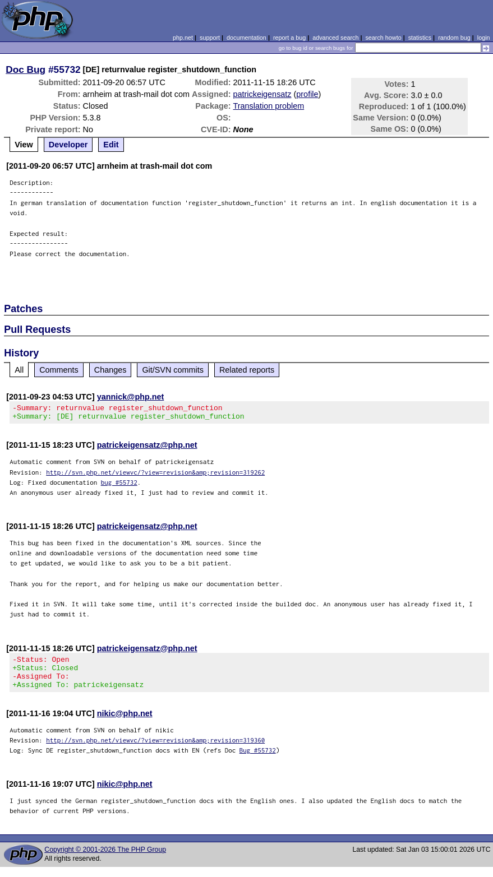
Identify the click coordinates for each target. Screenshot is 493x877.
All (19, 369)
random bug (454, 37)
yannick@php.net (130, 396)
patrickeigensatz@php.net (147, 448)
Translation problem (269, 105)
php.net (183, 37)
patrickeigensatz (262, 94)
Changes (110, 369)
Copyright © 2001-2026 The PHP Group (105, 860)
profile (307, 94)
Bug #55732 (257, 760)
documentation (246, 37)
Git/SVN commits (173, 369)
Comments (59, 369)
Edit (110, 144)
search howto (383, 37)
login (483, 37)
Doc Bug (25, 69)
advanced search (335, 37)
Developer (68, 144)
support (210, 37)
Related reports (246, 369)
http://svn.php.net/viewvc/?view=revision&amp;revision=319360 (155, 750)
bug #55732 (119, 485)
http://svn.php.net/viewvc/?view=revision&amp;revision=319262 (155, 475)
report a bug (289, 37)
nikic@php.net (125, 723)
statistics (419, 37)
